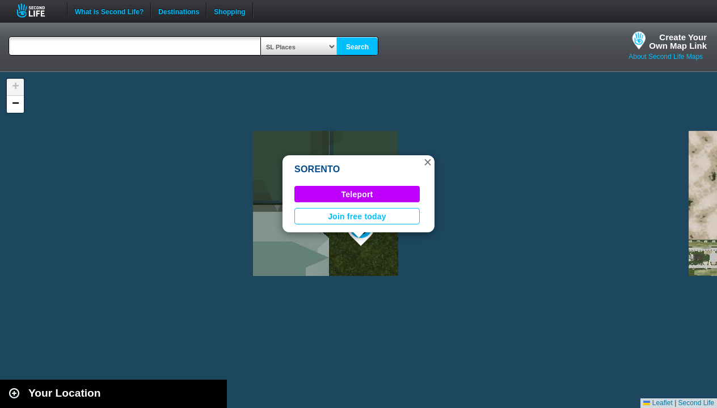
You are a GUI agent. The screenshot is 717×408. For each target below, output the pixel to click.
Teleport (357, 194)
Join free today (357, 216)
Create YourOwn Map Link (678, 41)
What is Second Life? (109, 11)
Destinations (178, 11)
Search (357, 47)
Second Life (37, 10)
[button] (428, 162)
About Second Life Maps (666, 57)
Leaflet (657, 403)
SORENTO (317, 169)
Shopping (229, 11)
